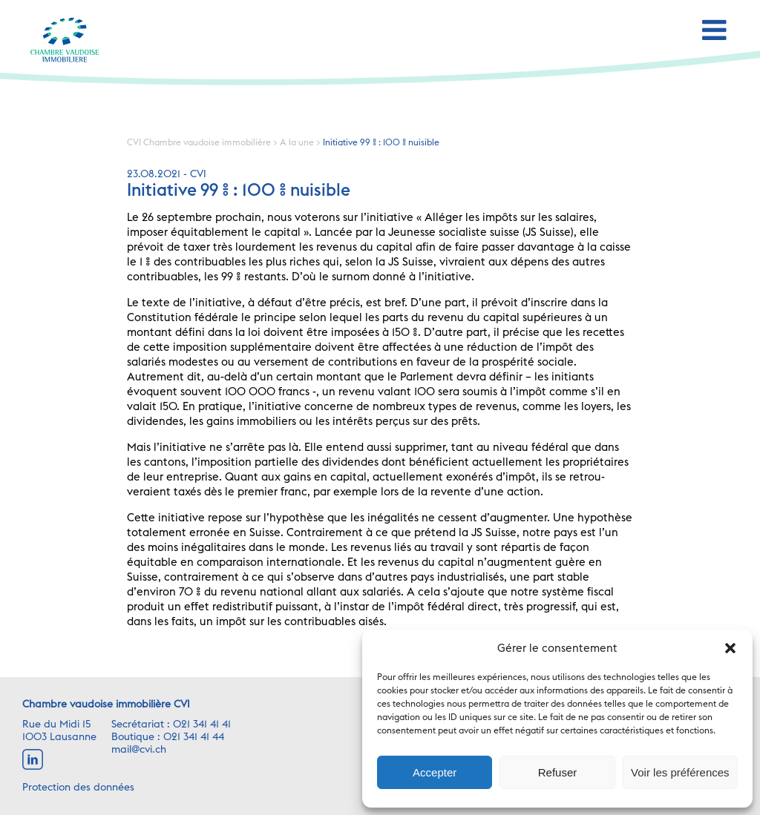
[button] (730, 648)
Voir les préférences (680, 772)
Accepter (434, 772)
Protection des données (78, 787)
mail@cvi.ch (138, 750)
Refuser (557, 772)
